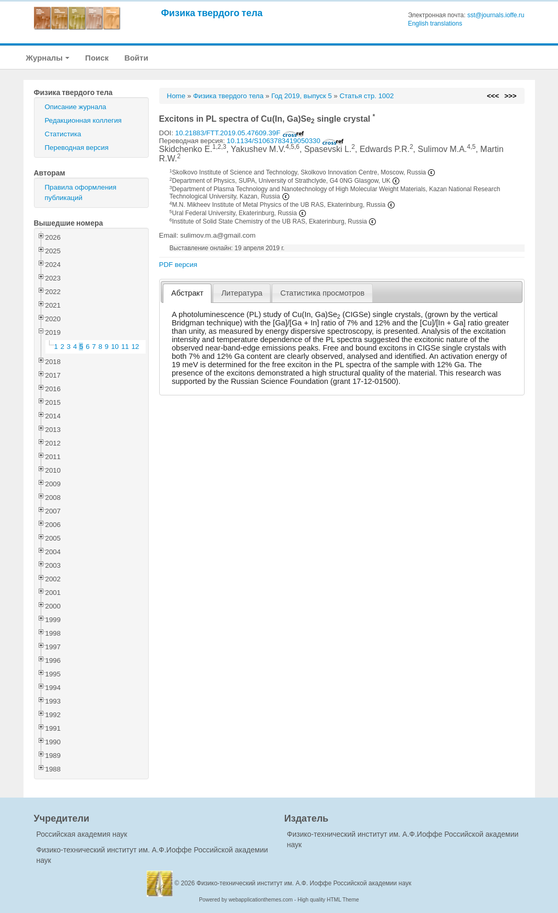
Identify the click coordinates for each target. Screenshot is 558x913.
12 (135, 346)
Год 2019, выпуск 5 (301, 96)
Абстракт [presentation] (187, 293)
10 (115, 346)
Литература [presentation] (242, 293)
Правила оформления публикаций (80, 192)
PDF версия (178, 264)
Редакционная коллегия (83, 120)
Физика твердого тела (212, 13)
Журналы (48, 58)
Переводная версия (77, 147)
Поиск (97, 58)
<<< (493, 96)
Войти (136, 58)
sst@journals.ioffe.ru (495, 15)
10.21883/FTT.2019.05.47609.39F (239, 133)
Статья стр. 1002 (366, 96)
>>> (510, 96)
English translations (435, 23)
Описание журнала (75, 107)
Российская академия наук (82, 834)
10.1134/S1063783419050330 (285, 141)
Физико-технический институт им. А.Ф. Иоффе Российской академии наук (304, 883)
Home (176, 96)
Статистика (63, 134)
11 (125, 346)
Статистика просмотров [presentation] (322, 293)
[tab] (187, 293)
